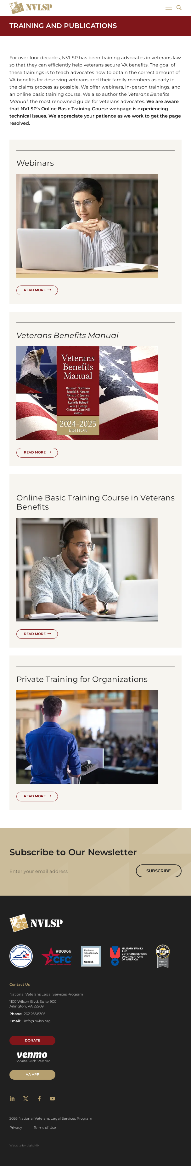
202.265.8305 (34, 1014)
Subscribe (158, 870)
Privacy (15, 1127)
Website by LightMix (24, 1145)
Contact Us (19, 984)
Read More (35, 290)
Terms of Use (45, 1127)
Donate (32, 1040)
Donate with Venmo (32, 1058)
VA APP (32, 1074)
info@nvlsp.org (37, 1021)
